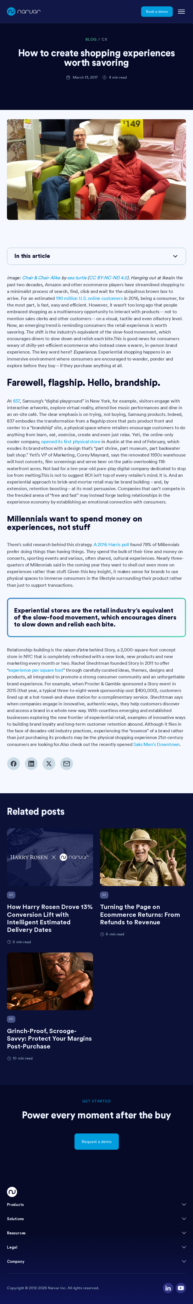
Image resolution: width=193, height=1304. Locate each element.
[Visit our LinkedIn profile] (168, 1288)
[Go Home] (12, 1192)
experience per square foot (35, 670)
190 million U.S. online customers (89, 298)
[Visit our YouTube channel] (181, 1288)
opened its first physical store (70, 441)
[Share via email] (66, 763)
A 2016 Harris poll (111, 544)
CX (105, 39)
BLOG (91, 39)
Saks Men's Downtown (156, 744)
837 (16, 401)
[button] (96, 1205)
